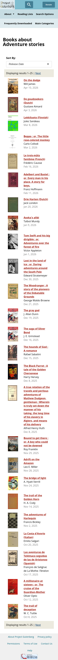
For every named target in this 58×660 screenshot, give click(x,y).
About (9, 14)
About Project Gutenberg (21, 636)
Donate (49, 4)
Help (29, 650)
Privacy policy (45, 636)
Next (38, 73)
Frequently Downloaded (18, 23)
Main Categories (44, 23)
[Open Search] (29, 4)
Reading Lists (25, 14)
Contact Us (46, 643)
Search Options (45, 14)
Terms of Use (30, 643)
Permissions (13, 643)
